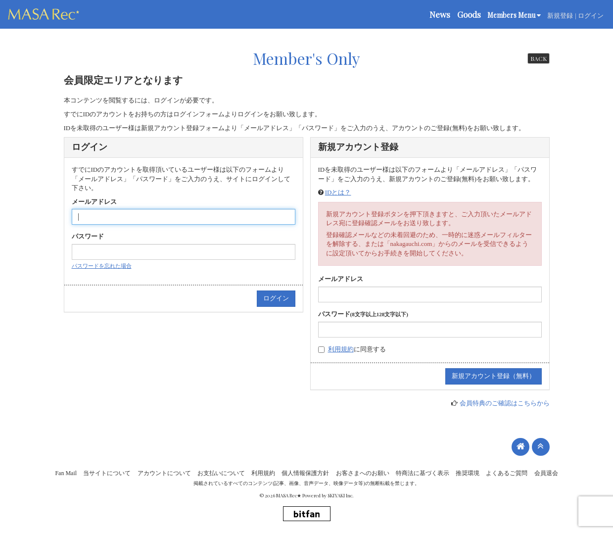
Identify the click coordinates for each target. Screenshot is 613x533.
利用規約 (341, 349)
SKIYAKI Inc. (341, 495)
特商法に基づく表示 (422, 473)
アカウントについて (164, 473)
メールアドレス (94, 201)
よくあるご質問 (506, 473)
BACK (538, 58)
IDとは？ (338, 192)
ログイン (591, 15)
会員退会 (546, 473)
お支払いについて (221, 473)
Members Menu (514, 15)
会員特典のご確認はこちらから (505, 403)
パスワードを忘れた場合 (102, 266)
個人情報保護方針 (305, 473)
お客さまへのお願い (362, 473)
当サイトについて (107, 473)
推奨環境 (467, 473)
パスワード (88, 236)
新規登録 (560, 15)
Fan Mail (66, 473)
